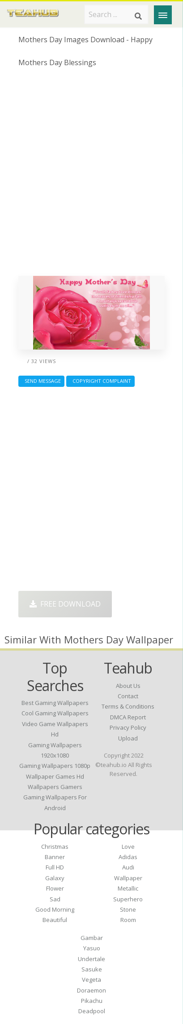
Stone (128, 909)
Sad (55, 899)
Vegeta (91, 979)
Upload (128, 738)
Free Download (65, 604)
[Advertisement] (91, 175)
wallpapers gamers (55, 787)
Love (128, 846)
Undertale (91, 959)
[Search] (138, 16)
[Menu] (163, 14)
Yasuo (91, 948)
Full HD (55, 867)
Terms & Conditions (128, 706)
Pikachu (91, 1001)
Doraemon (91, 990)
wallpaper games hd (55, 776)
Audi (128, 867)
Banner (55, 857)
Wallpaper (128, 878)
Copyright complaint (100, 380)
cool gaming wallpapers (55, 713)
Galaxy (54, 878)
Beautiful (55, 920)
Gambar (92, 938)
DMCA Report (128, 717)
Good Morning (54, 909)
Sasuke (91, 969)
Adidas (128, 857)
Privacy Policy (128, 727)
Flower (55, 888)
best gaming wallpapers (55, 703)
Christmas (54, 846)
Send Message (41, 380)
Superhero (128, 899)
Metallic (128, 888)
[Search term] (116, 14)
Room (128, 920)
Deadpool (91, 1011)
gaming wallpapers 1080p (54, 766)
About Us (128, 686)
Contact (128, 696)
